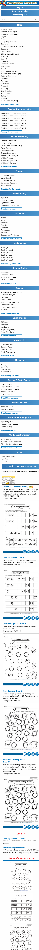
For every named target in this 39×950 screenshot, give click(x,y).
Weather (4, 310)
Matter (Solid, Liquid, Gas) (10, 302)
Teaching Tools (7, 407)
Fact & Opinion (6, 148)
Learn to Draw (6, 349)
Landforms (5, 327)
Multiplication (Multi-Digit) (11, 74)
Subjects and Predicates (10, 235)
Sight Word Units (7, 203)
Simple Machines (7, 305)
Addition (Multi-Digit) (9, 32)
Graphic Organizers (8, 153)
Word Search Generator (10, 439)
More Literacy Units (8, 283)
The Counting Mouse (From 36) (15, 624)
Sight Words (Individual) (10, 205)
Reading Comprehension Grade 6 (13, 128)
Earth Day (4, 367)
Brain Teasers (6, 384)
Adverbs (4, 225)
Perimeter (4, 81)
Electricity (4, 297)
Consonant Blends (8, 180)
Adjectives (4, 223)
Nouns (3, 218)
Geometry (4, 59)
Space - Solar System (8, 307)
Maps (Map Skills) (7, 332)
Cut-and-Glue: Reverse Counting (16, 487)
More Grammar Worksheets (11, 239)
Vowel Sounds (6, 178)
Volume (4, 98)
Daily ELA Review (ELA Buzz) (11, 146)
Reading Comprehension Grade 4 (13, 123)
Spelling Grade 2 (7, 250)
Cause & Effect (6, 143)
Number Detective (8, 392)
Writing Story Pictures (9, 160)
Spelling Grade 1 (7, 247)
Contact (4, 461)
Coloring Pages (6, 347)
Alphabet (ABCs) (7, 422)
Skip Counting (6, 91)
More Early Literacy (8, 209)
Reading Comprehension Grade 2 (13, 118)
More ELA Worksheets (9, 167)
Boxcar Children (7, 280)
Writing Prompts (7, 158)
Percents (4, 79)
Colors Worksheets (8, 344)
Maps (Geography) (8, 329)
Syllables (4, 232)
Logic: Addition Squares (10, 387)
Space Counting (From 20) (13, 691)
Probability (5, 86)
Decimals (4, 49)
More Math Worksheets (10, 104)
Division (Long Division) (10, 54)
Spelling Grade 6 (7, 260)
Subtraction (5, 93)
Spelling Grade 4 (7, 255)
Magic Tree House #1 (9, 277)
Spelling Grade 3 (7, 252)
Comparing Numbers (9, 41)
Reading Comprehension (10, 132)
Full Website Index (8, 456)
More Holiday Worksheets (10, 375)
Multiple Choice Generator (11, 442)
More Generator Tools (9, 448)
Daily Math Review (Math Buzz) (12, 46)
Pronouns (4, 228)
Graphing (4, 61)
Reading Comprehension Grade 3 (13, 121)
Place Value (5, 83)
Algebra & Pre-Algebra (9, 34)
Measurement (6, 66)
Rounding (4, 88)
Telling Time (5, 96)
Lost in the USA (6, 394)
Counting (4, 44)
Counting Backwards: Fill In (13, 557)
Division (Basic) (6, 51)
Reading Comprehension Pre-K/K (13, 113)
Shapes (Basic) (6, 427)
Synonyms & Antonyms (9, 155)
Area (2, 39)
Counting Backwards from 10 (14, 838)
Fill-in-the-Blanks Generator (11, 444)
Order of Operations (8, 76)
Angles (3, 36)
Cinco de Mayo (6, 369)
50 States (4, 322)
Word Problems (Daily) (9, 101)
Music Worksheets (8, 352)
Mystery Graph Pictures (10, 389)
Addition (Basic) (6, 29)
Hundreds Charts (7, 64)
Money (3, 69)
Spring (3, 364)
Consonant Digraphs (9, 183)
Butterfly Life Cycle (8, 295)
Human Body (6, 300)
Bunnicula (4, 272)
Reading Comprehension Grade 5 (13, 126)
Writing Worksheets (8, 163)
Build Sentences (7, 200)
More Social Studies (8, 336)
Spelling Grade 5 (7, 257)
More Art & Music (7, 355)
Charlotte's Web (7, 275)
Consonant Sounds (8, 175)
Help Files (4, 459)
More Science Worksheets (10, 313)
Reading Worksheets (9, 141)
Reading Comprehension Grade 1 (13, 116)
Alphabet (4, 198)
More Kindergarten (8, 430)
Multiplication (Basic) (9, 71)
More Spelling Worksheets (11, 263)
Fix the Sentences (7, 151)
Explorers (4, 325)
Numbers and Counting (10, 424)
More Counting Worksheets (14, 847)
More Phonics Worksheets (11, 189)
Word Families (6, 185)
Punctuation (5, 230)
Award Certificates (7, 409)
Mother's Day (6, 372)
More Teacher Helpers (9, 413)
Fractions (4, 56)
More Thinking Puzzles (9, 398)
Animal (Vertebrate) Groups (11, 292)
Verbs (3, 220)
